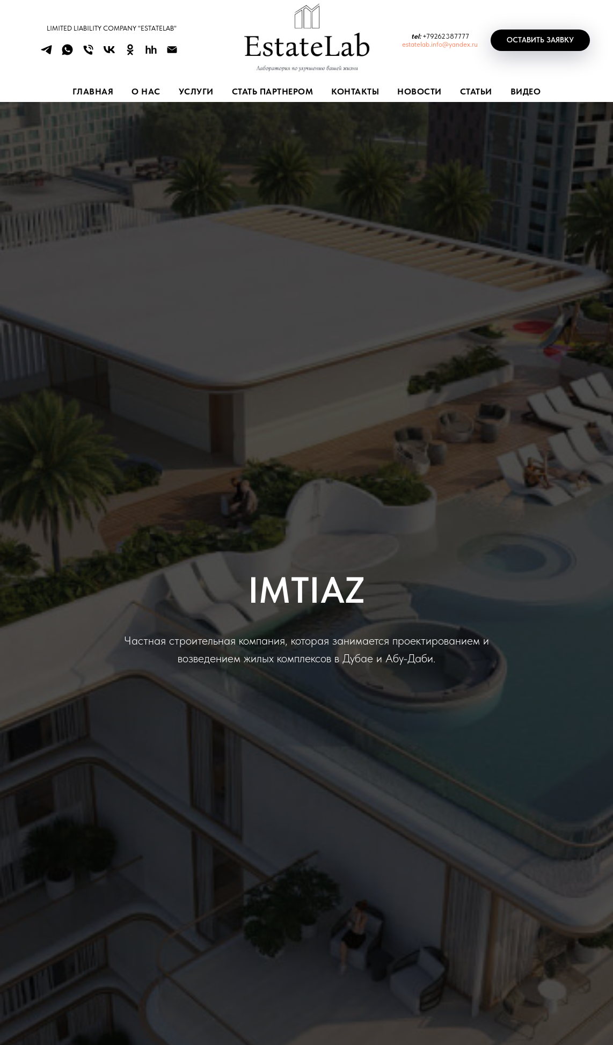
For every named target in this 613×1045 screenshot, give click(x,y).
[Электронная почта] (172, 53)
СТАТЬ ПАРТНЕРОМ (272, 91)
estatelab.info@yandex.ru (440, 44)
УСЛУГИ (196, 91)
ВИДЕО (525, 91)
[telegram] (46, 53)
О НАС (146, 91)
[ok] (130, 53)
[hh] (151, 53)
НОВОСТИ (419, 91)
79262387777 (447, 36)
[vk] (109, 53)
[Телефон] (88, 53)
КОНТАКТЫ (355, 91)
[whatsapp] (67, 53)
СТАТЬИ (476, 91)
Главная (93, 91)
